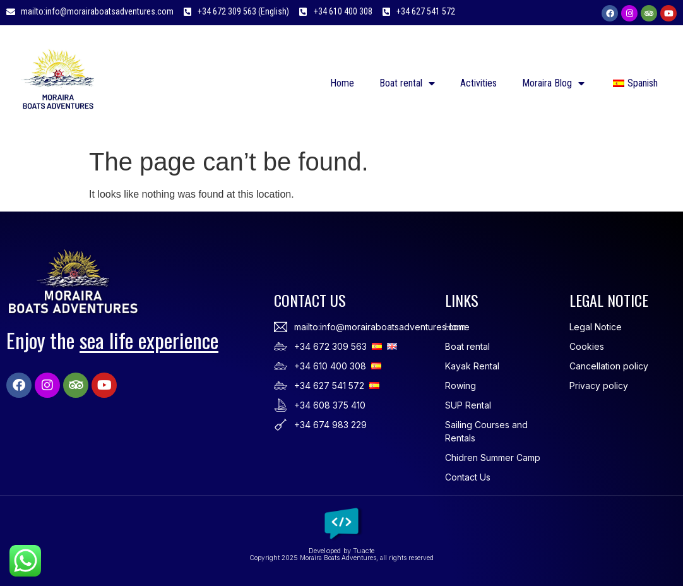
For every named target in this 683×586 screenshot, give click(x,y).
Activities (478, 83)
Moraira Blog (553, 83)
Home (342, 83)
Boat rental (407, 83)
